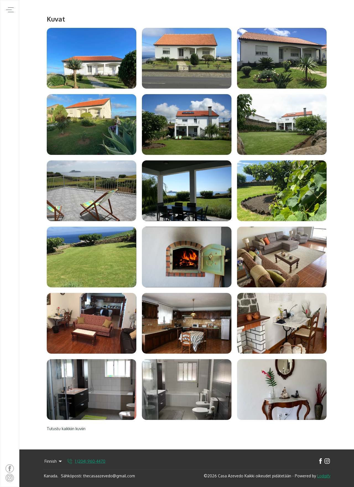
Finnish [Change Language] (54, 461)
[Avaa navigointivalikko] (10, 10)
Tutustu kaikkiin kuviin (66, 428)
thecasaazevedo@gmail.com (109, 475)
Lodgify (323, 475)
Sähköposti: (71, 475)
